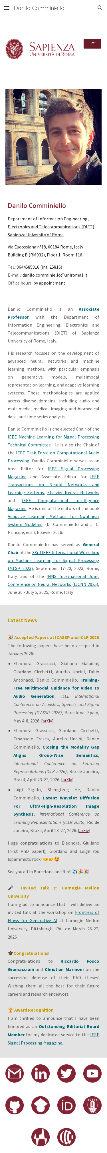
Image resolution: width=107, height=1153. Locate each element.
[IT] (92, 43)
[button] (7, 8)
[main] (53, 244)
